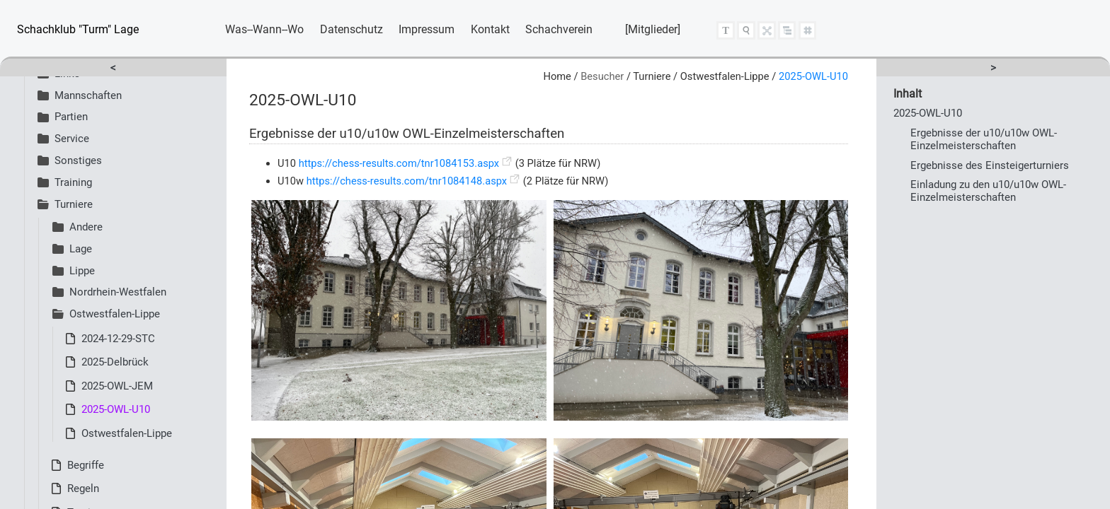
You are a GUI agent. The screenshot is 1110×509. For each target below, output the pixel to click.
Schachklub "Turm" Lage (78, 29)
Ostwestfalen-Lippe (106, 314)
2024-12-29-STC (118, 338)
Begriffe (85, 465)
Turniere (65, 204)
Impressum (426, 29)
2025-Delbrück (115, 362)
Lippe (73, 270)
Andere (77, 227)
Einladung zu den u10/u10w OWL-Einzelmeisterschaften (988, 191)
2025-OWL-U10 (115, 409)
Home (557, 76)
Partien (63, 116)
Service (63, 138)
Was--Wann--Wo (264, 29)
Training (65, 182)
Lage (72, 248)
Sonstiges (70, 160)
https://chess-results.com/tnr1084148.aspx (407, 181)
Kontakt (490, 29)
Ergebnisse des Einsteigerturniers (989, 165)
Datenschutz (351, 29)
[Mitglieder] (652, 29)
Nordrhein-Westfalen (109, 292)
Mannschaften (80, 95)
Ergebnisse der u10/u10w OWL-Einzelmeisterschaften (983, 139)
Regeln (83, 488)
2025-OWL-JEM (117, 386)
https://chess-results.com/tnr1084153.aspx (399, 163)
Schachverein (559, 29)
